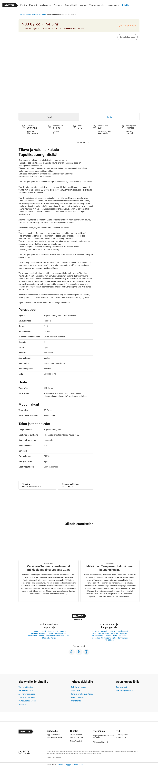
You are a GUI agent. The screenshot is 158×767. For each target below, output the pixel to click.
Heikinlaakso (98, 636)
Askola (53, 638)
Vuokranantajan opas (27, 697)
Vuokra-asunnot (25, 14)
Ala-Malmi (122, 636)
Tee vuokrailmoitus (26, 690)
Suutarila (96, 633)
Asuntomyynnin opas (27, 694)
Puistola (42, 14)
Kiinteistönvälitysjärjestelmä (82, 694)
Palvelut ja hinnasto (78, 687)
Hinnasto (22, 704)
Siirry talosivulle (51, 467)
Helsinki (35, 14)
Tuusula (63, 631)
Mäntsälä (46, 638)
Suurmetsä (95, 631)
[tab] (49, 117)
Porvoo (41, 636)
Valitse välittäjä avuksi (27, 701)
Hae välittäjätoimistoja (124, 690)
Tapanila (104, 631)
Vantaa (35, 631)
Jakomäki (114, 633)
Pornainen (33, 636)
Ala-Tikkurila (109, 640)
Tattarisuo (105, 633)
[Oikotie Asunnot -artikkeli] (49, 566)
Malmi (114, 636)
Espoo (44, 633)
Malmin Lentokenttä (109, 638)
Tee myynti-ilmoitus (26, 687)
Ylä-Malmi (96, 638)
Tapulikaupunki (122, 631)
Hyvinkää (49, 636)
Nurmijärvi (62, 633)
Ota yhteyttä (76, 701)
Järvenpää (53, 633)
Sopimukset (75, 690)
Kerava (55, 631)
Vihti (67, 636)
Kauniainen (36, 633)
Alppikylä (123, 633)
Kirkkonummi (59, 636)
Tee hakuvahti (121, 687)
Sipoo (49, 631)
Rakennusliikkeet (77, 697)
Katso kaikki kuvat (128, 37)
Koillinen (108, 636)
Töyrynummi (123, 638)
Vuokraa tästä (50, 374)
